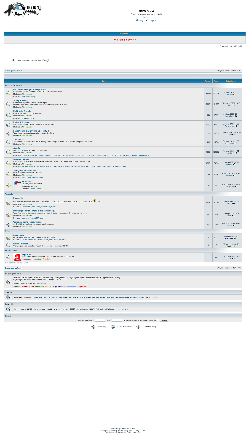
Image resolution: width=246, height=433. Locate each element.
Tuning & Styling (20, 101)
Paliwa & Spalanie (21, 122)
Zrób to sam (18, 139)
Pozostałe (9, 194)
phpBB (121, 429)
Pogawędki (18, 198)
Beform (229, 226)
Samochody (18, 235)
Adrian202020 (82, 297)
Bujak (132, 297)
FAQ (146, 18)
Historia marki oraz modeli (95, 166)
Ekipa (26, 263)
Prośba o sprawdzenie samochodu (35, 240)
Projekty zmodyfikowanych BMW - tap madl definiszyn (75, 155)
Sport (109, 166)
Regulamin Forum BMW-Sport (32, 218)
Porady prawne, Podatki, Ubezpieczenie (49, 166)
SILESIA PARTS (72, 286)
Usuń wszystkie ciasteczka (13, 263)
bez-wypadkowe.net (56, 240)
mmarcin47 (229, 153)
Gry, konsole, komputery (31, 207)
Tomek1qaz (60, 297)
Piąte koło (26, 254)
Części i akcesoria (21, 244)
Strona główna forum (13, 71)
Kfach (229, 105)
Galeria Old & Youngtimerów (32, 178)
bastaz (229, 94)
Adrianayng (229, 126)
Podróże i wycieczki (48, 207)
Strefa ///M (26, 182)
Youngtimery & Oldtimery (24, 170)
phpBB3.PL (141, 430)
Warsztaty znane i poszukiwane (27, 222)
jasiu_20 (47, 297)
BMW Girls (101, 155)
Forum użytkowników (13, 85)
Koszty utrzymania (119, 166)
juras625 (122, 297)
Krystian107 (153, 297)
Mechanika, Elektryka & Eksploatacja (29, 89)
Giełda (7, 231)
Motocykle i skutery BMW (75, 166)
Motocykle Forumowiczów (139, 155)
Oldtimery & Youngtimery (44, 155)
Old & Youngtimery (28, 96)
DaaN (229, 216)
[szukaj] (59, 60)
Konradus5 (229, 116)
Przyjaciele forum (59, 286)
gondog (229, 164)
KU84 (229, 204)
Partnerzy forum (11, 250)
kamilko (229, 175)
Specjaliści (83, 286)
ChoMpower (229, 186)
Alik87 (229, 258)
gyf (126, 309)
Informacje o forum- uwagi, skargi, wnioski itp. (34, 211)
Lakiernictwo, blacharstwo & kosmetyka (31, 131)
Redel (141, 297)
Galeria (16, 148)
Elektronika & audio (22, 111)
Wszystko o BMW (21, 159)
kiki (70, 297)
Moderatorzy (27, 94)
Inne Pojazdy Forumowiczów (117, 155)
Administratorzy (28, 286)
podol (229, 134)
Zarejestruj (151, 20)
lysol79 (37, 297)
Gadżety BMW (27, 166)
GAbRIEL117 (97, 297)
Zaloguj (140, 20)
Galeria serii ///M (28, 155)
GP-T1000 (229, 239)
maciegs (110, 297)
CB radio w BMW (27, 118)
